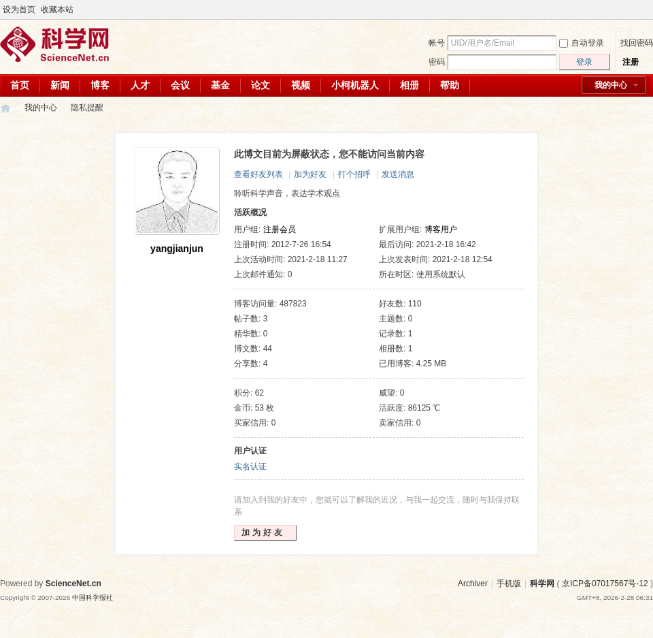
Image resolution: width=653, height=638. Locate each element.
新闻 (59, 85)
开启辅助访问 (634, 9)
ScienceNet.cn (73, 583)
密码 (437, 62)
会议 (180, 85)
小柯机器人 (355, 85)
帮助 (449, 85)
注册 (630, 62)
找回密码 (636, 43)
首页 (19, 85)
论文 (260, 85)
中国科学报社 (92, 597)
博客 (100, 85)
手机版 (509, 583)
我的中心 (611, 85)
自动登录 (581, 43)
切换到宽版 (645, 9)
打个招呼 (354, 174)
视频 (300, 85)
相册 (409, 85)
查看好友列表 (258, 174)
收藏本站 (57, 9)
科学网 (5, 108)
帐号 (437, 43)
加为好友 (310, 174)
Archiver (473, 583)
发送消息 (398, 174)
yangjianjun (176, 248)
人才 (140, 85)
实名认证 (250, 466)
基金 (220, 85)
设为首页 (19, 9)
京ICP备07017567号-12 (605, 583)
